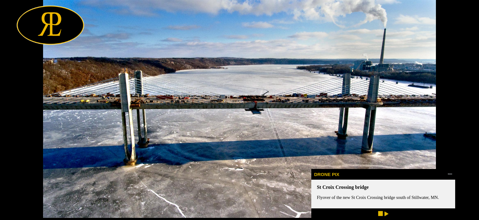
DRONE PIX (326, 174)
